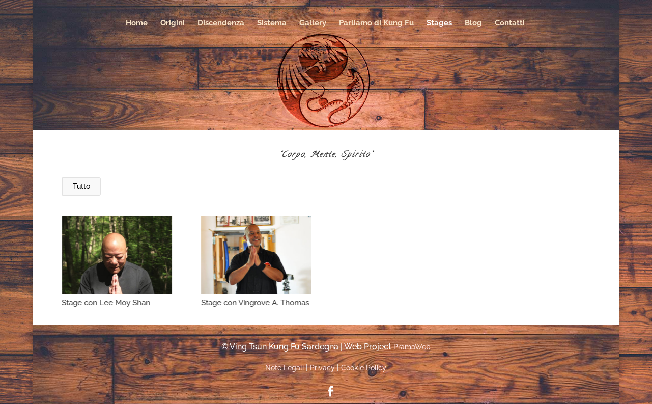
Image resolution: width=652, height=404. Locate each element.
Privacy (322, 368)
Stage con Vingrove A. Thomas (254, 302)
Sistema (272, 23)
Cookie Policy (363, 368)
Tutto (81, 186)
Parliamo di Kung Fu (376, 23)
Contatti (510, 23)
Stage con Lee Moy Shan (106, 302)
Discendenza (220, 23)
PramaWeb (412, 347)
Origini (172, 23)
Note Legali (284, 368)
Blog (473, 23)
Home (137, 23)
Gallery (312, 23)
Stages (439, 23)
